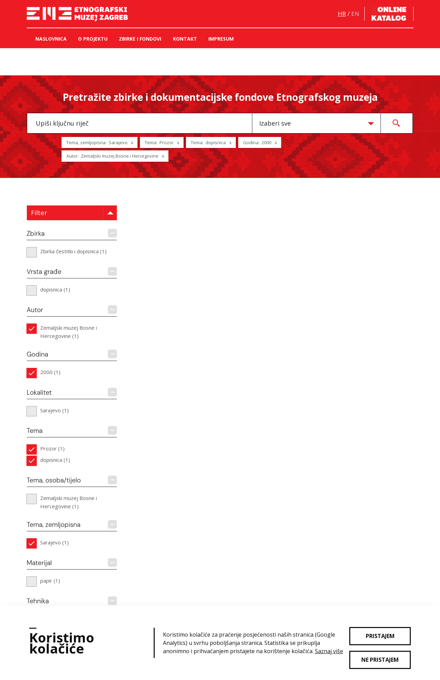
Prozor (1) (52, 448)
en (355, 14)
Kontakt (185, 38)
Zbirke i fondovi (140, 38)
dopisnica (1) (55, 289)
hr (342, 14)
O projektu (93, 38)
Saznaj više (329, 651)
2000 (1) (50, 372)
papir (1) (50, 580)
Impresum (221, 38)
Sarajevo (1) (54, 410)
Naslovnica (51, 38)
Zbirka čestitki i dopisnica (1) (73, 251)
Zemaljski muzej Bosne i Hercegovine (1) (68, 331)
